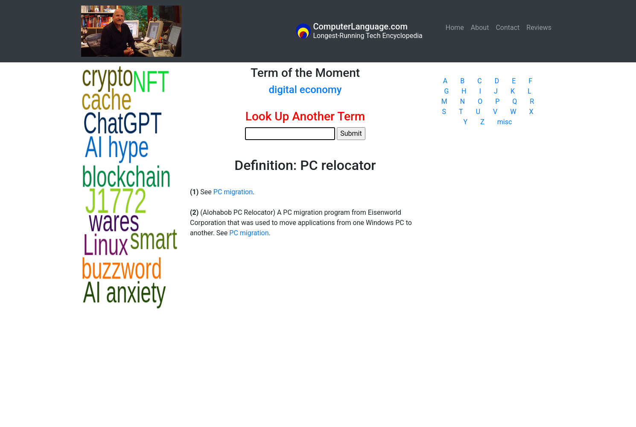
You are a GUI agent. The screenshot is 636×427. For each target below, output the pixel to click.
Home (456, 27)
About (480, 27)
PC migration (233, 192)
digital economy (304, 90)
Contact (507, 27)
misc (504, 122)
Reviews (538, 27)
